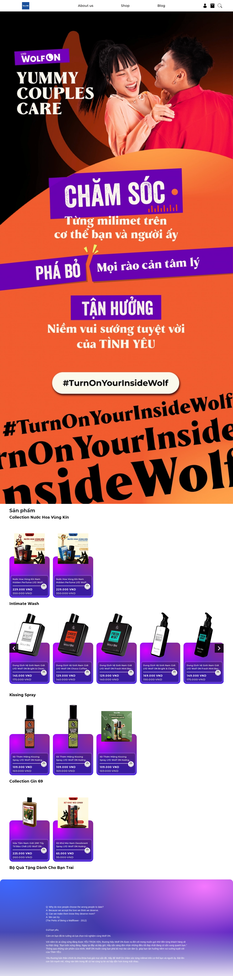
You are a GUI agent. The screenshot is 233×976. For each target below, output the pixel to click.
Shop (125, 6)
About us (85, 6)
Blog (161, 6)
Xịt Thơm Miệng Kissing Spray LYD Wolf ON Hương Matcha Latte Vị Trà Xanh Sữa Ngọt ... (116, 745)
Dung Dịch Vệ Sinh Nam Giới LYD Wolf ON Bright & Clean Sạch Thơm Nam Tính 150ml (159, 658)
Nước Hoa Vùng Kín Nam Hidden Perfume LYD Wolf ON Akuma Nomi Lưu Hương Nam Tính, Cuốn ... (72, 575)
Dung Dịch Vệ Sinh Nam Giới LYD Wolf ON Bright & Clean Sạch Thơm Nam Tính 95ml (29, 658)
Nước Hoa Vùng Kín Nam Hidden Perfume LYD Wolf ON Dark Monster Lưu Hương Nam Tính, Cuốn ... (29, 575)
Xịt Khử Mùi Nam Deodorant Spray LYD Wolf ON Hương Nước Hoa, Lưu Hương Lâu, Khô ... (72, 828)
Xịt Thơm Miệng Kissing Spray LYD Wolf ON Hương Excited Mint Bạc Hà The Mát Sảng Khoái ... (72, 745)
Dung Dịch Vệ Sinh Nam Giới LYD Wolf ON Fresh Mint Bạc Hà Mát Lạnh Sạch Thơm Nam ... (116, 658)
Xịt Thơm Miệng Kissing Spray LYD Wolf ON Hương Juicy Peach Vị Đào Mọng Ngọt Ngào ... (27, 745)
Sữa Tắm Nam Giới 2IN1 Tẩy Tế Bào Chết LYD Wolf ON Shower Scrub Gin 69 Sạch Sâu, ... (28, 828)
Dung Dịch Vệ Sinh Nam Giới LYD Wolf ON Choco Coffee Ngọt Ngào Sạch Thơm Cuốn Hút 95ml (72, 658)
